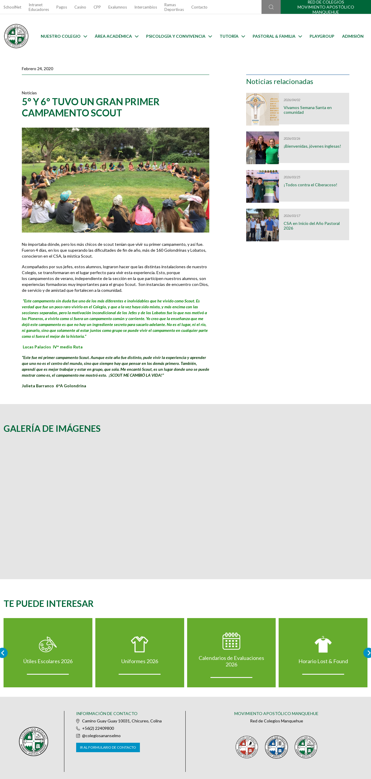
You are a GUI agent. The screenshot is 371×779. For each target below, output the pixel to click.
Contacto (199, 7)
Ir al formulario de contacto (108, 747)
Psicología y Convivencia (179, 36)
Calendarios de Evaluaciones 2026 (231, 661)
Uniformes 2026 (139, 661)
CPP (97, 7)
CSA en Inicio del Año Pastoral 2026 (312, 225)
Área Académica (116, 36)
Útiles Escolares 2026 (48, 661)
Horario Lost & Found (323, 661)
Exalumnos (117, 7)
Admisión (353, 36)
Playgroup (322, 36)
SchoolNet (12, 7)
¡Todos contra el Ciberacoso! (310, 184)
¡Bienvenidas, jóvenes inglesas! (312, 146)
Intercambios (145, 7)
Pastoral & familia (277, 36)
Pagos (61, 7)
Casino (80, 7)
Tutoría (232, 36)
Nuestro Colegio (64, 36)
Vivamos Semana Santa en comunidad (308, 110)
